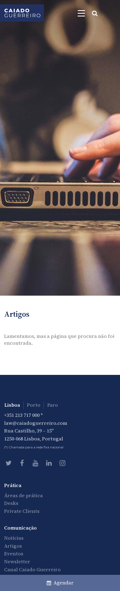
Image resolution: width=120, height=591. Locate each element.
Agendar (60, 582)
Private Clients (22, 511)
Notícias (14, 538)
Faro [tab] (52, 404)
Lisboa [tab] (12, 404)
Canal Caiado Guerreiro (32, 569)
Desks (11, 503)
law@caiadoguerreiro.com (35, 423)
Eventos (13, 553)
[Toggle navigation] (81, 13)
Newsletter (17, 561)
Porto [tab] (33, 404)
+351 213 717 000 (22, 415)
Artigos (13, 545)
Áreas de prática (23, 495)
